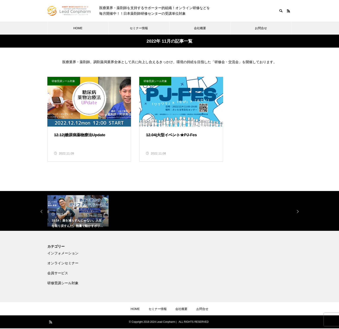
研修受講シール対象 (63, 81)
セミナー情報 (139, 28)
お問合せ (261, 28)
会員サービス (57, 274)
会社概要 (200, 28)
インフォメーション (62, 254)
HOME (77, 28)
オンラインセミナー (62, 264)
